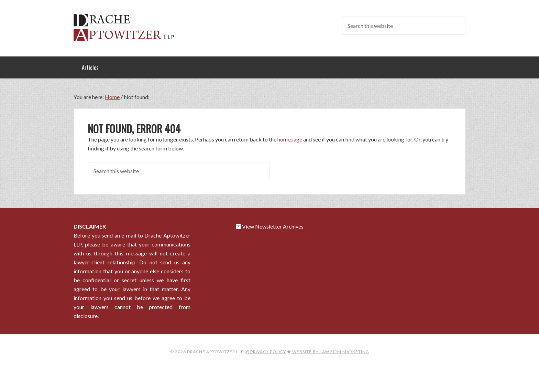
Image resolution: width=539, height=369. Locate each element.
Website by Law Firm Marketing (328, 351)
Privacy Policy (265, 351)
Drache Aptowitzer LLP (129, 27)
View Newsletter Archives (273, 226)
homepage (289, 139)
